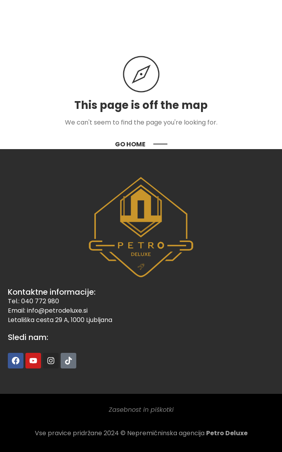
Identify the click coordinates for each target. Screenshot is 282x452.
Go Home (130, 144)
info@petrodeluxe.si (57, 310)
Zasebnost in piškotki (141, 409)
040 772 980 (40, 301)
